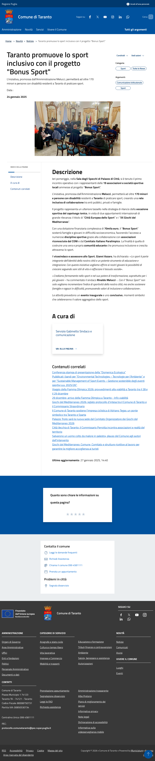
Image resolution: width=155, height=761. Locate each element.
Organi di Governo (11, 642)
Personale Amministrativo (15, 669)
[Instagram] (107, 17)
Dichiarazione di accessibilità (93, 722)
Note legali (83, 717)
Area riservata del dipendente (18, 755)
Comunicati (122, 647)
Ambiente (83, 652)
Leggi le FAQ (46, 701)
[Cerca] (149, 16)
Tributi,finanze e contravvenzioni (95, 647)
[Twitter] (92, 17)
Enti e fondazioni (10, 658)
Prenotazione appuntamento (54, 690)
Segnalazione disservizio (52, 696)
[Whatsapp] (123, 17)
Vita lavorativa (47, 653)
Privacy (30, 750)
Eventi (119, 673)
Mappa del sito (55, 750)
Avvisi (119, 653)
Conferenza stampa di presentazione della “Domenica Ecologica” (89, 372)
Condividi (123, 55)
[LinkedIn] (115, 17)
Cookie (40, 750)
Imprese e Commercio (51, 658)
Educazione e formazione (91, 642)
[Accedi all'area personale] (138, 4)
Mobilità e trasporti (50, 664)
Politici (5, 664)
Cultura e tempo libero (51, 647)
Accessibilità (16, 750)
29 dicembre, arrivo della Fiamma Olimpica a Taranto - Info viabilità (90, 398)
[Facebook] (85, 17)
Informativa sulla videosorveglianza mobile (91, 730)
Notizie (30, 41)
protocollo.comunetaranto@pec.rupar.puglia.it (26, 728)
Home (8, 41)
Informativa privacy (88, 711)
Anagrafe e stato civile (51, 642)
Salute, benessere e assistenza (94, 658)
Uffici (4, 653)
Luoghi (119, 668)
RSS (4, 750)
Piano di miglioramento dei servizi (92, 704)
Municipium (137, 750)
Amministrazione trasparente (93, 690)
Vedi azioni (138, 55)
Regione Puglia (9, 4)
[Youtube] (100, 17)
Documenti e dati (10, 674)
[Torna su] (148, 754)
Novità (19, 41)
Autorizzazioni (85, 663)
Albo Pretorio (85, 696)
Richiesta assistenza (50, 707)
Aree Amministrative (12, 647)
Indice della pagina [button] (19, 167)
